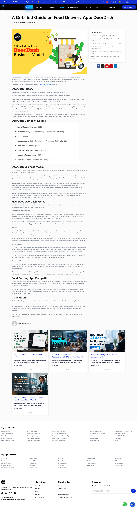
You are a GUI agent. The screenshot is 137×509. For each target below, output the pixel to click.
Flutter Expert (33, 467)
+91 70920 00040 (126, 2)
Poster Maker (62, 488)
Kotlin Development (32, 431)
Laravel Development (7, 433)
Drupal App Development (33, 440)
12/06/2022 (30, 22)
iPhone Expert (62, 461)
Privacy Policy (39, 497)
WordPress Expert (6, 465)
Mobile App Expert (6, 463)
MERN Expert (118, 461)
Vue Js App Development (59, 433)
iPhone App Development (34, 436)
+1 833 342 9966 (113, 2)
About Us (38, 486)
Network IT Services (120, 433)
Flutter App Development (59, 440)
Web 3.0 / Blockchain (121, 436)
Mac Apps (118, 438)
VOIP (116, 440)
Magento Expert (91, 463)
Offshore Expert (119, 465)
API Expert (32, 465)
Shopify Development (7, 438)
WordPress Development (33, 433)
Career (37, 488)
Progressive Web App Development (62, 436)
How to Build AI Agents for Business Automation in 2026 (106, 44)
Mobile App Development (59, 431)
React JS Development (96, 431)
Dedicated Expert (62, 463)
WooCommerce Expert (7, 467)
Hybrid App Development (33, 438)
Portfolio (88, 7)
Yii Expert (60, 458)
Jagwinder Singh (18, 22)
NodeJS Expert (34, 461)
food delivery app (46, 85)
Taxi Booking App (63, 494)
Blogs (62, 7)
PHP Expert (4, 458)
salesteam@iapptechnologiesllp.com (13, 499)
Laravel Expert (33, 458)
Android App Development (97, 436)
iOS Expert (89, 461)
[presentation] (99, 498)
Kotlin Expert (61, 465)
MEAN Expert (118, 458)
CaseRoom (61, 486)
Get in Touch (129, 7)
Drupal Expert (119, 463)
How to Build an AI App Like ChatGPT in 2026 (103, 36)
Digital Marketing (94, 440)
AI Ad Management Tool (65, 497)
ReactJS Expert (91, 465)
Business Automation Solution (123, 431)
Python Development (7, 436)
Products (52, 7)
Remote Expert (91, 458)
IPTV (59, 491)
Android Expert (5, 461)
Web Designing (94, 438)
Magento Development (7, 440)
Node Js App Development (59, 438)
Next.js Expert (62, 467)
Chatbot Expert (34, 463)
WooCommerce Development (98, 433)
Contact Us (38, 494)
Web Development (6, 431)
